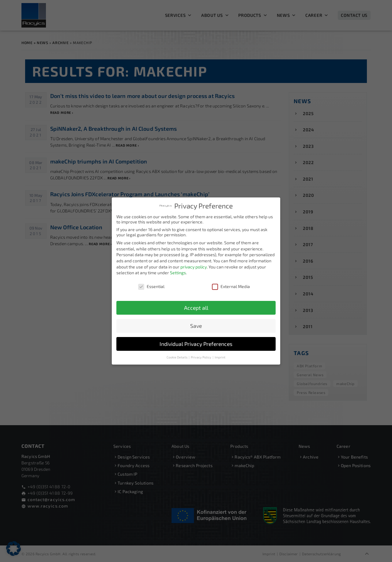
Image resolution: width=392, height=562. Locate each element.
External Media (231, 286)
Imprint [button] (220, 356)
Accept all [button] (196, 307)
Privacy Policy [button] (201, 356)
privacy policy (193, 266)
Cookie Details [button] (177, 356)
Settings (178, 272)
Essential (151, 286)
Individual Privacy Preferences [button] (196, 343)
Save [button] (196, 325)
